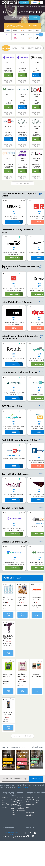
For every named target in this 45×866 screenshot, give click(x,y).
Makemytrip (21, 811)
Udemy (19, 800)
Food (27, 807)
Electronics (29, 802)
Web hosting (30, 812)
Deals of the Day (14, 805)
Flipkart (19, 805)
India (37, 797)
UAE (37, 803)
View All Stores (33, 26)
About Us (5, 797)
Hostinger (20, 808)
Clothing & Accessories (30, 798)
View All (41, 302)
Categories (14, 7)
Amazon (20, 797)
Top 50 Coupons (14, 800)
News (43, 7)
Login (24, 2)
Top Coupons (26, 7)
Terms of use (5, 808)
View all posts (37, 747)
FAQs (3, 800)
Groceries (29, 810)
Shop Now (8, 614)
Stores (20, 7)
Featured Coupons (35, 7)
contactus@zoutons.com (15, 837)
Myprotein (20, 803)
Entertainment (31, 804)
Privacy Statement (5, 803)
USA (37, 800)
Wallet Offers (13, 814)
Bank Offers (13, 809)
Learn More (22, 787)
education (29, 815)
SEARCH (35, 17)
